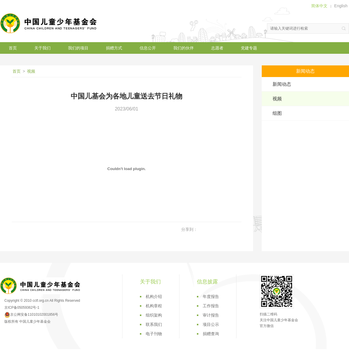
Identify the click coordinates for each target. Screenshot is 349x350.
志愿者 (217, 48)
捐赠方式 (114, 48)
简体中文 (319, 5)
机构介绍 (154, 296)
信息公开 (148, 48)
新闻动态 (282, 84)
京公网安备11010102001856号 (31, 314)
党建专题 (249, 48)
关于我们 (42, 48)
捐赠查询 (211, 333)
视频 (31, 71)
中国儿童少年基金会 (49, 23)
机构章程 (154, 305)
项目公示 (211, 324)
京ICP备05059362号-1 (21, 308)
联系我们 (154, 324)
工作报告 (211, 305)
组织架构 (154, 315)
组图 (277, 113)
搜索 (344, 28)
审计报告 (211, 315)
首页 (13, 48)
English (341, 5)
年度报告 (211, 296)
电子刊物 (154, 333)
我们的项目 (78, 48)
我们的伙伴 (183, 48)
